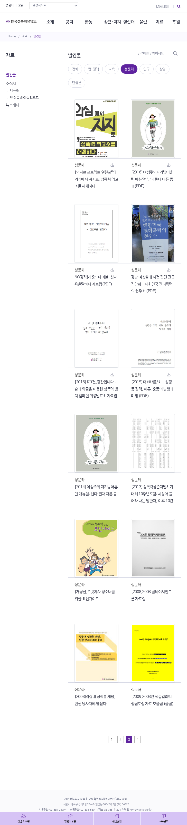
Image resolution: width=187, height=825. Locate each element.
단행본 (76, 83)
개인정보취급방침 (74, 799)
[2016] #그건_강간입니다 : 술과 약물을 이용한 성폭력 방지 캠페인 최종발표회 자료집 (96, 389)
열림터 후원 (70, 821)
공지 (69, 22)
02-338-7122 (111, 809)
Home (12, 36)
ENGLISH (162, 7)
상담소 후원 (24, 821)
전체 (75, 69)
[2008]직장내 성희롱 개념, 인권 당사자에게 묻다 (95, 700)
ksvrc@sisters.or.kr (140, 809)
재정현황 (117, 821)
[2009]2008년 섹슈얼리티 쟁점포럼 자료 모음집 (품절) (152, 700)
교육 (112, 69)
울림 (20, 5)
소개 (50, 22)
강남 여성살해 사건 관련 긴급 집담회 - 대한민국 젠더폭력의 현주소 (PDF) (152, 284)
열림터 (10, 5)
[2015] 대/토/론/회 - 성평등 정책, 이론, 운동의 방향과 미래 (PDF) (152, 389)
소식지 (11, 83)
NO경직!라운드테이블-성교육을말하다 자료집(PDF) (96, 281)
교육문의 (163, 821)
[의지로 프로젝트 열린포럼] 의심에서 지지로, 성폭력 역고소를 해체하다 (96, 179)
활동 (88, 22)
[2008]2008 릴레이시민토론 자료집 (151, 595)
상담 (162, 69)
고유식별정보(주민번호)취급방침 (107, 799)
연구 (146, 69)
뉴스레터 (12, 105)
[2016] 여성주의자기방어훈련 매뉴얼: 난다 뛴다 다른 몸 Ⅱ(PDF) (152, 179)
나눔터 (14, 91)
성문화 (129, 69)
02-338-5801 (88, 809)
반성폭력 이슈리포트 (24, 98)
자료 (24, 36)
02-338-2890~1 (58, 809)
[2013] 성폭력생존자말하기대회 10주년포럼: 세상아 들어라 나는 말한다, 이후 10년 (152, 494)
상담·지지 (112, 22)
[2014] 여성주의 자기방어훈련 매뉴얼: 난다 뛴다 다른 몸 (96, 490)
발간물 (37, 36)
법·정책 (93, 69)
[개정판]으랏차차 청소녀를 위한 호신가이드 (95, 595)
